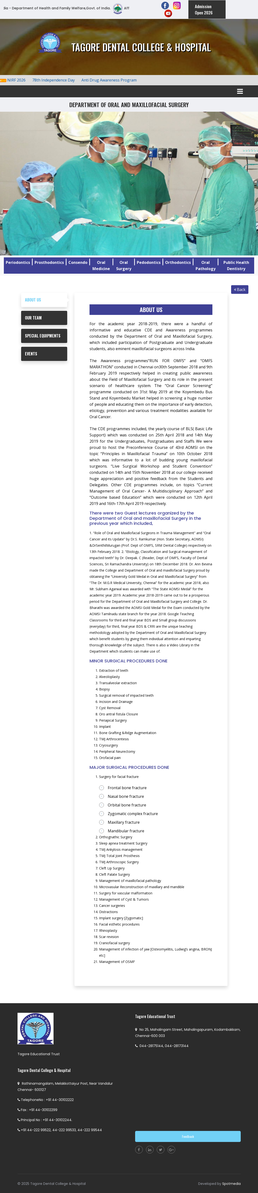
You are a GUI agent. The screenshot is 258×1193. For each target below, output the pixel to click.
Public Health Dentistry (236, 265)
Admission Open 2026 (203, 9)
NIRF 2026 (20, 79)
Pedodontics (149, 262)
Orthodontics (178, 262)
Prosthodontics (49, 262)
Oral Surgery (123, 265)
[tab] (44, 300)
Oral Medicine (101, 265)
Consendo (77, 262)
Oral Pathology (206, 265)
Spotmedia (231, 1183)
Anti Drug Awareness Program (113, 79)
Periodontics (18, 262)
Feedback (188, 1136)
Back (240, 289)
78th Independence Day (57, 79)
